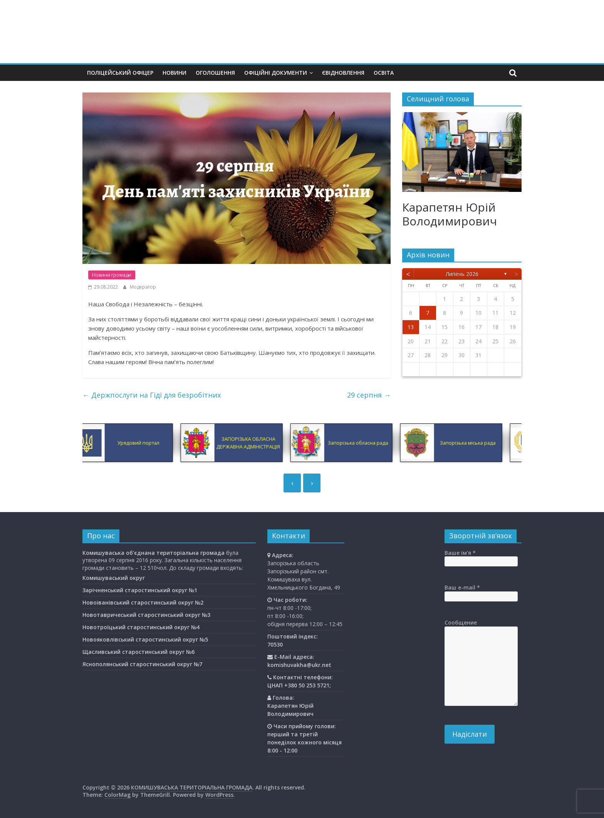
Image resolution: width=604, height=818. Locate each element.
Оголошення (215, 72)
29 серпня (369, 395)
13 (411, 327)
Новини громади (111, 275)
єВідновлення (343, 72)
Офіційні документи (275, 72)
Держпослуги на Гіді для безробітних (151, 395)
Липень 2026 (462, 273)
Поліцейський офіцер (120, 72)
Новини (174, 72)
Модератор (143, 287)
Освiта (384, 72)
